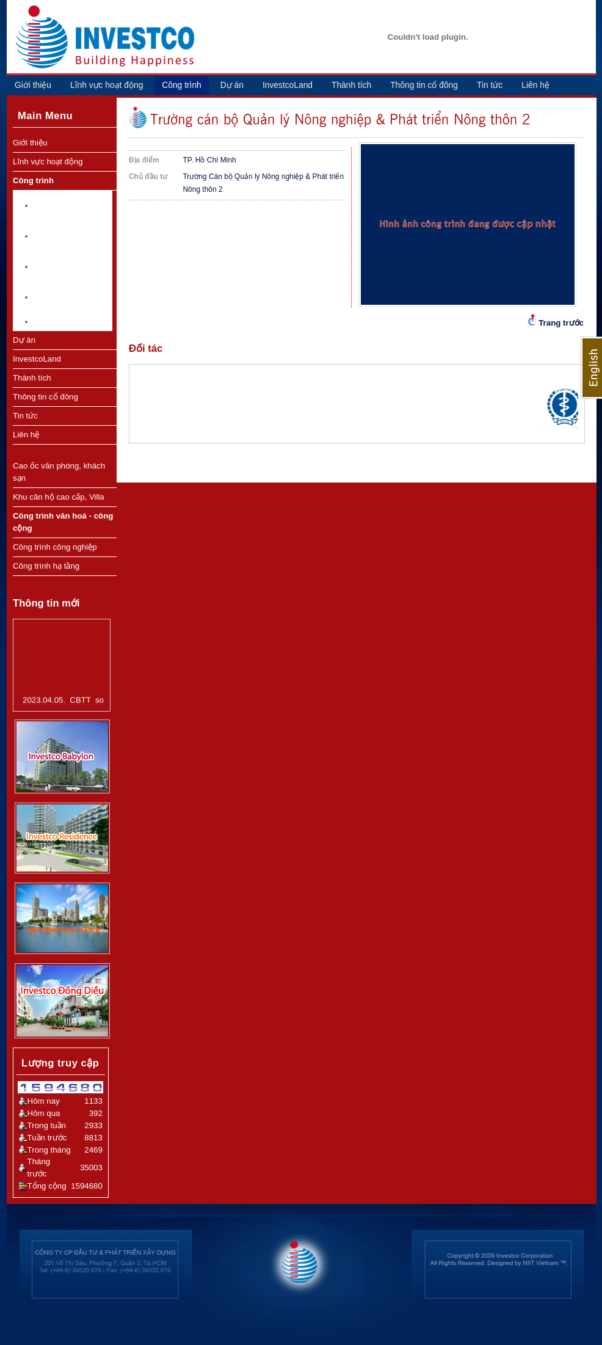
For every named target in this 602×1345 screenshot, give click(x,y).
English (591, 368)
